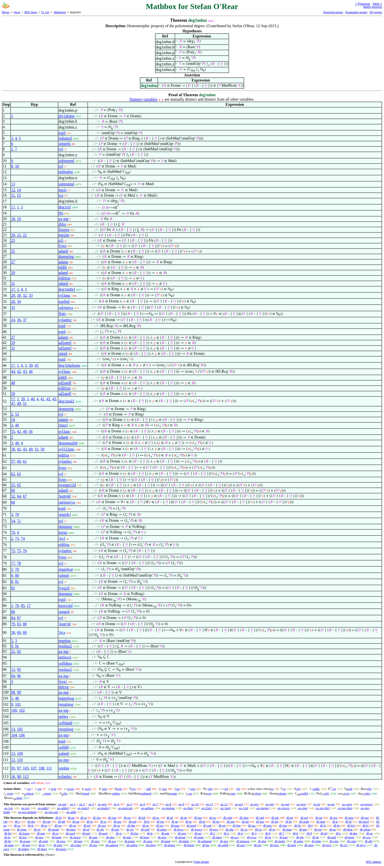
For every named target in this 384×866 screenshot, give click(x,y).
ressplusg (66, 704)
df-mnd (165, 841)
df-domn (169, 845)
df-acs (112, 841)
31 (13, 283)
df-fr (31, 825)
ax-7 (155, 804)
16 (13, 776)
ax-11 (209, 804)
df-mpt (320, 821)
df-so (17, 825)
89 (25, 632)
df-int (245, 821)
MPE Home (30, 12)
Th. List (45, 12)
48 (13, 383)
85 (23, 606)
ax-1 (73, 804)
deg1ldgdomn (69, 365)
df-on (221, 825)
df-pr (188, 821)
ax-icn (25, 808)
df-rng (26, 845)
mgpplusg (66, 698)
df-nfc (275, 817)
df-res (159, 825)
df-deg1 (42, 849)
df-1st (129, 829)
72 (13, 551)
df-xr (119, 833)
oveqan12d (67, 485)
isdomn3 (65, 138)
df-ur (41, 845)
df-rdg (229, 829)
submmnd (66, 161)
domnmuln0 (68, 443)
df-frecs (178, 829)
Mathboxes (59, 12)
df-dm (131, 825)
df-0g (7, 841)
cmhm (116, 793)
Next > (377, 4)
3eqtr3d (65, 624)
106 (22, 735)
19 (19, 219)
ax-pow (301, 804)
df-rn (146, 825)
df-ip (268, 837)
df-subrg (132, 845)
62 (13, 474)
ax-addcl (43, 808)
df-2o (258, 829)
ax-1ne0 (225, 808)
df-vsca (251, 837)
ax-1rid (243, 808)
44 (13, 371)
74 (23, 538)
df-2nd (145, 829)
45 (36, 365)
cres (192, 789)
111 (49, 768)
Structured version (333, 12)
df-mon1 (61, 849)
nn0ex (63, 716)
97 (19, 768)
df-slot (110, 837)
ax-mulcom (125, 808)
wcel (88, 789)
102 (22, 710)
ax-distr (188, 808)
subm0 (64, 575)
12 (13, 190)
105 (20, 729)
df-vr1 (344, 845)
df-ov (37, 829)
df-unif (331, 837)
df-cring (76, 845)
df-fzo (23, 837)
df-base (144, 837)
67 (25, 496)
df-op (216, 821)
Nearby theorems (372, 7)
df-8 (295, 833)
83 (19, 624)
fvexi (63, 681)
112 (25, 776)
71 (19, 521)
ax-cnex (347, 804)
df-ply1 (361, 845)
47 (13, 403)
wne (104, 789)
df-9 (309, 833)
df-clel (260, 817)
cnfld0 (64, 747)
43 (25, 371)
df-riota (21, 829)
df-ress (162, 837)
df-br (289, 821)
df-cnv (102, 825)
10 (17, 166)
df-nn (197, 833)
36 (19, 320)
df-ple (300, 837)
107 (33, 768)
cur (190, 793)
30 (19, 295)
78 (19, 563)
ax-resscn (366, 804)
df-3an (112, 817)
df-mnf (102, 833)
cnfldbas (65, 663)
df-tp (202, 821)
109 (20, 753)
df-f (310, 825)
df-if (146, 821)
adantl (63, 251)
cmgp (173, 793)
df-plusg (180, 837)
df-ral (318, 817)
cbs (369, 789)
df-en (332, 829)
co (271, 789)
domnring (66, 256)
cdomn (282, 793)
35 (13, 308)
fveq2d (64, 588)
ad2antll (65, 383)
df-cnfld (223, 845)
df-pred (191, 825)
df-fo (337, 825)
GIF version (375, 12)
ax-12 (224, 804)
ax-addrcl (63, 808)
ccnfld (304, 793)
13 (13, 184)
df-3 (226, 833)
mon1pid (65, 606)
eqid (62, 133)
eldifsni (64, 278)
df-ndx (127, 837)
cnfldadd (65, 723)
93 (13, 768)
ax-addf (71, 812)
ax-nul (285, 804)
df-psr (257, 845)
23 (13, 240)
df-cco (366, 837)
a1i (61, 240)
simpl (63, 353)
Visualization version (356, 12)
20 (13, 235)
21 (19, 235)
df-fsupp (24, 833)
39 (31, 365)
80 (17, 575)
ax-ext (239, 804)
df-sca (235, 837)
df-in (90, 821)
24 (13, 320)
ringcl (63, 425)
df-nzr (93, 845)
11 (13, 195)
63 (19, 474)
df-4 (240, 833)
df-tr (335, 821)
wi (29, 789)
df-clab (227, 817)
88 (25, 624)
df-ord (207, 825)
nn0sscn (65, 657)
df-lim (237, 825)
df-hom (349, 837)
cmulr (47, 793)
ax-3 (91, 804)
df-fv (365, 825)
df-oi (55, 833)
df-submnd (204, 841)
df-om (115, 829)
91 (17, 646)
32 (25, 295)
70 (17, 514)
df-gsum (25, 841)
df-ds (315, 837)
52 (13, 496)
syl (61, 149)
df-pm (303, 829)
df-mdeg (23, 849)
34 (19, 301)
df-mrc (95, 841)
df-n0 (323, 833)
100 (14, 710)
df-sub (165, 833)
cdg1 (367, 793)
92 (19, 651)
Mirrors (6, 12)
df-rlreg (151, 845)
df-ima (175, 825)
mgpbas (65, 641)
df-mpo (70, 829)
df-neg (182, 833)
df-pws (61, 841)
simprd (64, 612)
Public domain (201, 862)
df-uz (369, 833)
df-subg (298, 841)
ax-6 (142, 804)
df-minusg (242, 841)
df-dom (347, 829)
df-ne (289, 817)
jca (61, 195)
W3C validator (373, 862)
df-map (287, 829)
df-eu (212, 817)
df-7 (281, 833)
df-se (44, 825)
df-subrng (112, 845)
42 (19, 371)
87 (19, 618)
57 (13, 461)
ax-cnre (302, 808)
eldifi (63, 267)
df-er (272, 829)
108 (41, 768)
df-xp (72, 825)
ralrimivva (67, 502)
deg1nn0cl (67, 289)
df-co (116, 825)
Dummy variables (143, 99)
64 (19, 496)
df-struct (75, 837)
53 (17, 414)
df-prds (43, 841)
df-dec (353, 833)
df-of (86, 829)
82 (13, 588)
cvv (133, 789)
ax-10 (195, 804)
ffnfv (62, 314)
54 (13, 419)
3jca (62, 632)
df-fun (283, 825)
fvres (62, 246)
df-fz (7, 837)
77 (13, 563)
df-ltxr (134, 833)
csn (177, 789)
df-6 (268, 833)
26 (13, 301)
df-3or (97, 817)
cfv (238, 789)
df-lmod (188, 845)
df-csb (47, 821)
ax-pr (316, 804)
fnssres (64, 229)
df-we (58, 825)
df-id (348, 821)
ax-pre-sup (51, 812)
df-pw (160, 821)
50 (13, 393)
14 (19, 190)
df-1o (244, 829)
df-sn (174, 821)
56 (31, 431)
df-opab (304, 821)
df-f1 (323, 825)
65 (19, 485)
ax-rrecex (283, 808)
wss (164, 789)
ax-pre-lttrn (345, 808)
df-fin (8, 833)
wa (39, 789)
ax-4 (116, 804)
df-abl (368, 841)
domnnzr (65, 526)
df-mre (78, 841)
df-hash (56, 837)
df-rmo (349, 817)
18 (13, 219)
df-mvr (274, 845)
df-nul (132, 821)
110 (20, 760)
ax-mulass (168, 808)
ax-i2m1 (206, 808)
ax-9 (181, 804)
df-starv (217, 837)
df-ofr (100, 829)
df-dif (61, 821)
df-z (338, 833)
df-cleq (244, 817)
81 (17, 582)
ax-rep (254, 804)
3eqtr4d (65, 496)
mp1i (63, 190)
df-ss (103, 821)
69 (19, 632)
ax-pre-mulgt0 (27, 812)
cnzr (232, 793)
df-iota (267, 825)
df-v (17, 821)
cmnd (85, 793)
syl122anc (66, 449)
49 (19, 403)
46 (31, 371)
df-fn (297, 825)
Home (17, 12)
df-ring (57, 845)
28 (13, 295)
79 (13, 624)
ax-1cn (8, 808)
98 (13, 692)
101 (18, 704)
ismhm (64, 768)
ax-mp (64, 219)
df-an (71, 817)
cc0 (298, 789)
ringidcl (65, 514)
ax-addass (147, 808)
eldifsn (64, 455)
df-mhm (184, 841)
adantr (63, 262)
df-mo (198, 817)
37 (25, 320)
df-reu (365, 817)
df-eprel (364, 821)
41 (42, 399)
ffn (61, 213)
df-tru (127, 817)
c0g (65, 793)
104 (14, 735)
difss (62, 224)
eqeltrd (64, 301)
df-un (75, 821)
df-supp (162, 829)
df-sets (93, 837)
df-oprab (53, 829)
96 (19, 676)
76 (25, 551)
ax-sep (269, 804)
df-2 (212, 833)
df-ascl (241, 845)
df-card (70, 833)
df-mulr (199, 837)
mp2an (64, 235)
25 (13, 251)
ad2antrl (65, 343)
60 (19, 461)
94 (13, 676)
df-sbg (262, 841)
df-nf (170, 817)
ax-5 (129, 804)
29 (13, 273)
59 (42, 449)
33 (31, 295)
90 (19, 776)
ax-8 (168, 804)
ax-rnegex (262, 808)
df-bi (58, 817)
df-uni (231, 821)
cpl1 (326, 793)
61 (25, 461)
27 (13, 262)
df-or (83, 817)
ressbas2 (65, 646)
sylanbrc (65, 320)
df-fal (141, 817)
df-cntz (333, 841)
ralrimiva (66, 308)
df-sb (183, 817)
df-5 (254, 833)
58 (13, 449)
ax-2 (82, 804)
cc (284, 789)
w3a (53, 789)
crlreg (257, 793)
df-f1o (351, 825)
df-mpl (291, 845)
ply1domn (66, 116)
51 (25, 403)
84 (13, 618)
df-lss (205, 845)
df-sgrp (148, 841)
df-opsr (309, 845)
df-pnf (86, 833)
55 (13, 431)
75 (19, 551)
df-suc (252, 825)
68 (13, 502)
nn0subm (66, 172)
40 (33, 399)
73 (17, 538)
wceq (70, 789)
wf (226, 789)
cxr (334, 789)
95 (19, 669)
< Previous (362, 4)
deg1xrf (65, 207)
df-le (150, 833)
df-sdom (365, 829)
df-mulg (280, 841)
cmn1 (19, 798)
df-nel (304, 817)
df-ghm (316, 841)
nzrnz (63, 532)
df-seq (39, 837)
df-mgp (8, 845)
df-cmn (351, 841)
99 (19, 692)
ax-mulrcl (103, 808)
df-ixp (318, 829)
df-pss (117, 821)
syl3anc (65, 295)
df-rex (333, 817)
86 (13, 612)
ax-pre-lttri (322, 808)
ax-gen (102, 804)
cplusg (29, 793)
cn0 (350, 789)
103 (26, 768)
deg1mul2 (66, 401)
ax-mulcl (83, 808)
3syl (62, 538)
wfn (209, 789)
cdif (148, 789)
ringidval (66, 569)
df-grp (224, 841)
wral (119, 789)
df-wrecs (196, 829)
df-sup (41, 833)
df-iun (260, 821)
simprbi (65, 144)
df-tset (283, 837)
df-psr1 (327, 845)
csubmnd (145, 793)
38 (13, 632)
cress (10, 793)
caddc (316, 789)
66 (13, 490)
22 (25, 235)
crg (209, 793)
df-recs (213, 829)
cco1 (347, 793)
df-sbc (31, 821)
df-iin (274, 821)
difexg (64, 687)
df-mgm (129, 841)
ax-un (331, 804)
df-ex (156, 817)
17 (13, 207)
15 (19, 195)
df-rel (87, 825)
